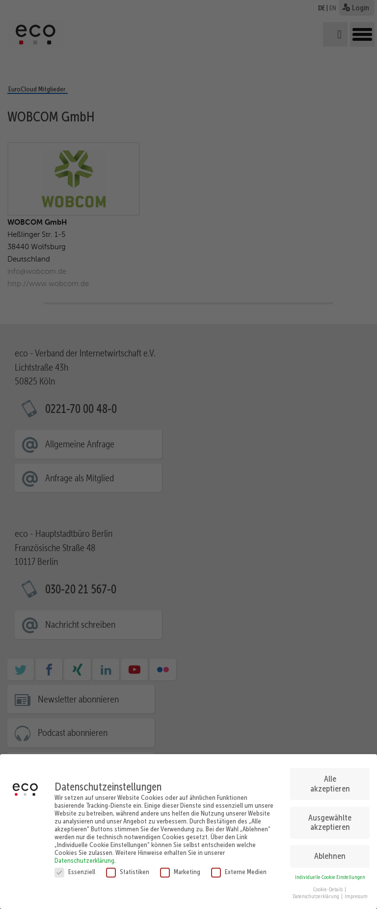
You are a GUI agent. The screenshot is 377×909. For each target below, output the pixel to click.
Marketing (180, 868)
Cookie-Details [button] (328, 885)
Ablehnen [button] (330, 852)
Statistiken (127, 868)
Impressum (356, 893)
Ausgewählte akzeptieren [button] (329, 818)
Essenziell (74, 868)
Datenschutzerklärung (84, 856)
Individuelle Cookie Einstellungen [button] (330, 873)
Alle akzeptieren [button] (330, 780)
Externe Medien (239, 868)
